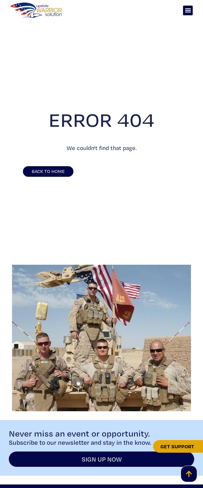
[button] (188, 10)
